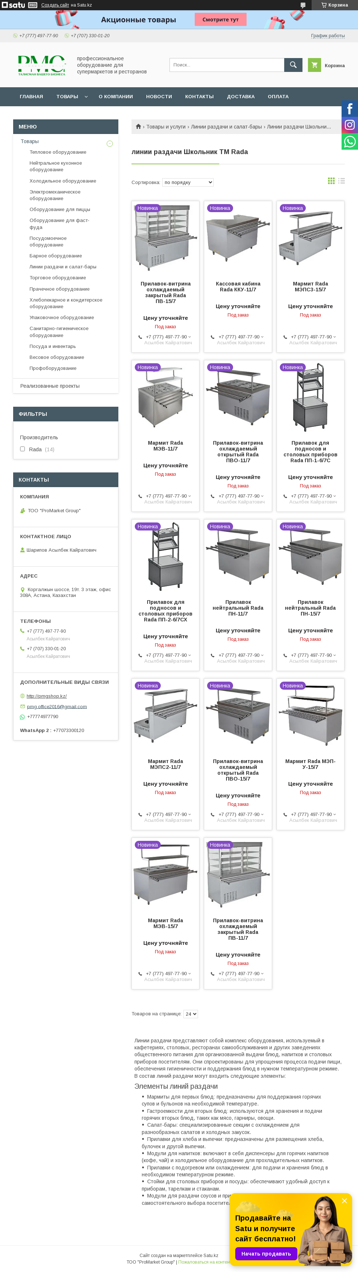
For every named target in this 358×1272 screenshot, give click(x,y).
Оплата (278, 96)
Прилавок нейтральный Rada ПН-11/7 (238, 608)
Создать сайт (55, 5)
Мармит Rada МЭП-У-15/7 (310, 764)
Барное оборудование (56, 255)
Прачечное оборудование (60, 289)
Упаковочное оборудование (62, 317)
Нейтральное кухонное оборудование (56, 166)
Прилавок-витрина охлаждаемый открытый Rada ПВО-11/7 (238, 451)
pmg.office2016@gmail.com (57, 706)
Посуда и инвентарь (53, 346)
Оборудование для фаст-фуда (60, 224)
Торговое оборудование (58, 277)
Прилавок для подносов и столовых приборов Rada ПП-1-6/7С (310, 451)
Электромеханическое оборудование (55, 195)
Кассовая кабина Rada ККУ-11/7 (238, 286)
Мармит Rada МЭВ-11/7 (165, 446)
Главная (31, 96)
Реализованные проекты (50, 386)
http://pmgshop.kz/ (47, 696)
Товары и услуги (166, 127)
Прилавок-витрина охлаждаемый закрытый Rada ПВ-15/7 (166, 292)
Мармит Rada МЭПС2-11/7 (165, 764)
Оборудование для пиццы (60, 209)
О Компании (116, 96)
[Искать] (293, 65)
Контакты (199, 96)
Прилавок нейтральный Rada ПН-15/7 (310, 608)
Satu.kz (210, 1255)
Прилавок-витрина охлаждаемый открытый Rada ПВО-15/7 (238, 770)
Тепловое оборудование (58, 152)
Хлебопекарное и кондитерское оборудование (66, 303)
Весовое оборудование (57, 357)
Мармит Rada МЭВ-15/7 (165, 923)
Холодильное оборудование (63, 181)
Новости (159, 96)
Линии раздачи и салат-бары (226, 127)
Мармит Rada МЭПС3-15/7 (310, 286)
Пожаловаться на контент (205, 1262)
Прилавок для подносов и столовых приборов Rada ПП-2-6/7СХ (165, 610)
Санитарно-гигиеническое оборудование (59, 332)
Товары (67, 96)
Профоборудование (53, 368)
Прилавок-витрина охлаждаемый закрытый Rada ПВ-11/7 (238, 929)
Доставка (241, 96)
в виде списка (341, 182)
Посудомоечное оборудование (48, 241)
